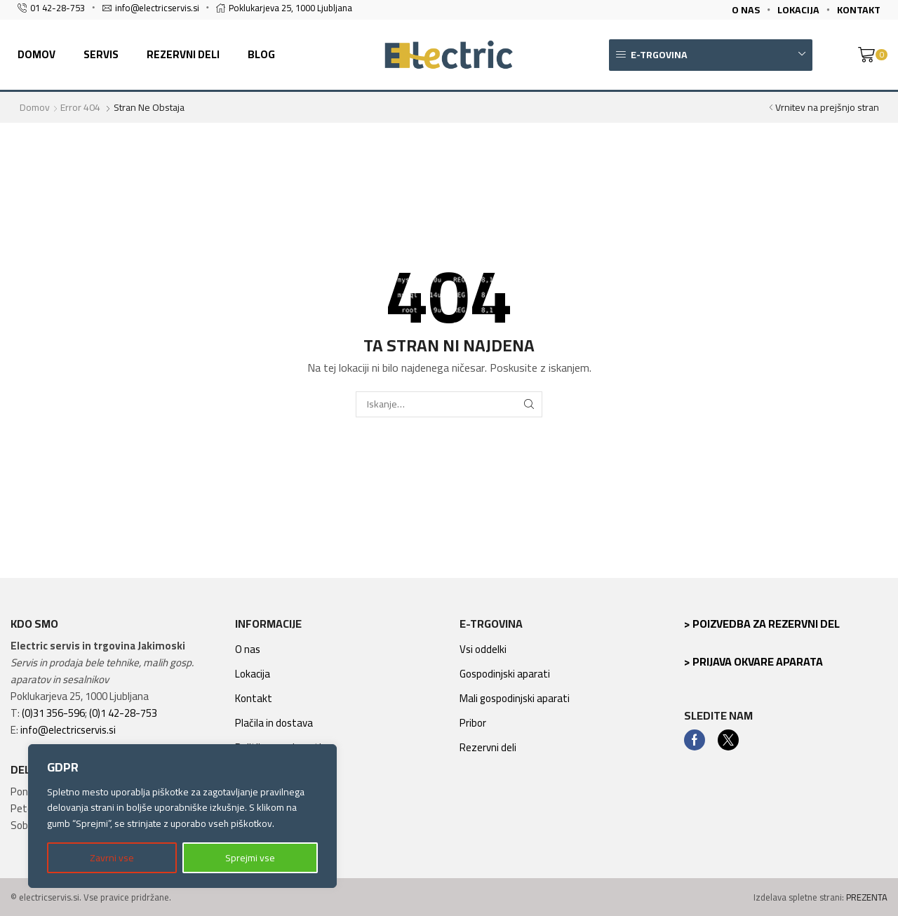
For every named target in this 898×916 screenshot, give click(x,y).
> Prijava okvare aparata (753, 661)
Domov (36, 54)
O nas (247, 649)
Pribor (473, 723)
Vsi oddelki (483, 649)
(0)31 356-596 (53, 713)
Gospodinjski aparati (505, 674)
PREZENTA (866, 897)
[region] (182, 816)
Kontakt (253, 698)
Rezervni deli (183, 54)
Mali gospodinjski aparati (515, 698)
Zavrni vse (112, 858)
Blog (261, 54)
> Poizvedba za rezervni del (762, 623)
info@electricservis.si (68, 730)
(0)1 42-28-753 (123, 713)
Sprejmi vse (250, 858)
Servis (101, 54)
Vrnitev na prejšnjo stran (827, 107)
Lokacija (252, 674)
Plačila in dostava (274, 723)
